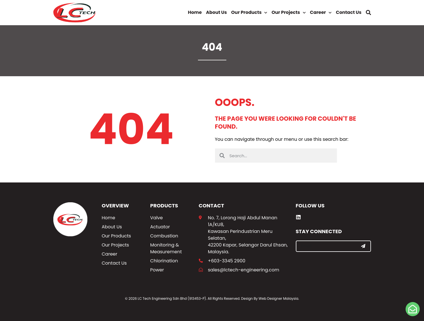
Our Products (249, 12)
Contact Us (348, 12)
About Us (216, 12)
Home (195, 12)
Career (321, 12)
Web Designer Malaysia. (279, 298)
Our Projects (288, 12)
